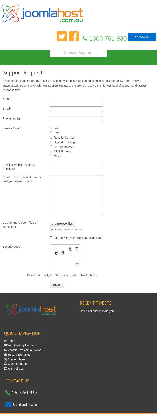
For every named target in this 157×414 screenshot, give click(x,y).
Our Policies (15, 368)
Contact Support (17, 363)
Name (7, 98)
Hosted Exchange (63, 142)
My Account (142, 36)
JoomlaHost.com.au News (24, 350)
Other (55, 156)
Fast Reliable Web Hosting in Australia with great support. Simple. (78, 16)
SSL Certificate (61, 147)
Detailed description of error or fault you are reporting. (22, 179)
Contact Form (25, 404)
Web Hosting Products (21, 345)
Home (11, 340)
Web (55, 128)
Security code (12, 246)
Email (7, 108)
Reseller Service (62, 137)
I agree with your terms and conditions (76, 237)
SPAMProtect (60, 151)
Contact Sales (16, 359)
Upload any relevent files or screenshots (20, 224)
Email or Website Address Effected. (19, 166)
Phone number (12, 118)
